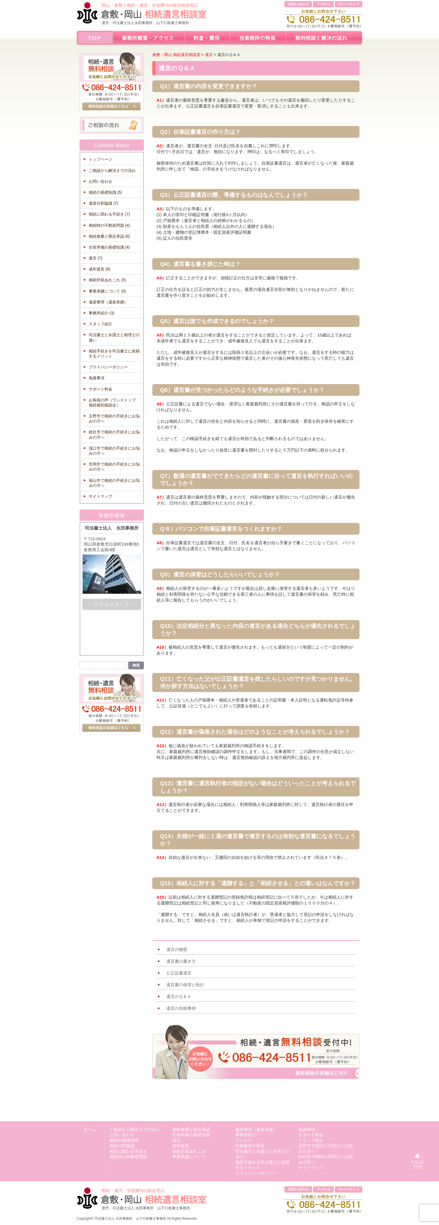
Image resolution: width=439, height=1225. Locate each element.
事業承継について (107, 291)
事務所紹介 (101, 313)
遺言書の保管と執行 (185, 984)
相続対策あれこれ (107, 280)
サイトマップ (100, 496)
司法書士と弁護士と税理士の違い (114, 337)
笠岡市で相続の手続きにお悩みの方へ (114, 466)
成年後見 (99, 269)
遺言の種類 (176, 949)
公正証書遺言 (179, 973)
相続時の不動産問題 (109, 225)
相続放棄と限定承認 (109, 236)
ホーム (89, 1129)
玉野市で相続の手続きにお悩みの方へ (114, 418)
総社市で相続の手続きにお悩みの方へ (114, 434)
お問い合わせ (100, 181)
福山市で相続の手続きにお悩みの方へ (114, 483)
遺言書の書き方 (181, 961)
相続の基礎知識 (105, 192)
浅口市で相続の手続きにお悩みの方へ (114, 450)
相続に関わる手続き (109, 214)
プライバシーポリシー (108, 367)
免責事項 (96, 378)
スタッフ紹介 (100, 324)
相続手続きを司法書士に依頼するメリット (114, 353)
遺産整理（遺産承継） (108, 302)
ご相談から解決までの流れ (112, 170)
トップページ (100, 159)
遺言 (95, 258)
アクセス (243, 1140)
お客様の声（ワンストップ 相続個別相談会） (114, 402)
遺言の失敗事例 (181, 1008)
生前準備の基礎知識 (109, 247)
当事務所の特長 (250, 1145)
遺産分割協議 (103, 203)
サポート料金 (100, 389)
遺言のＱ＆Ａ (178, 996)
